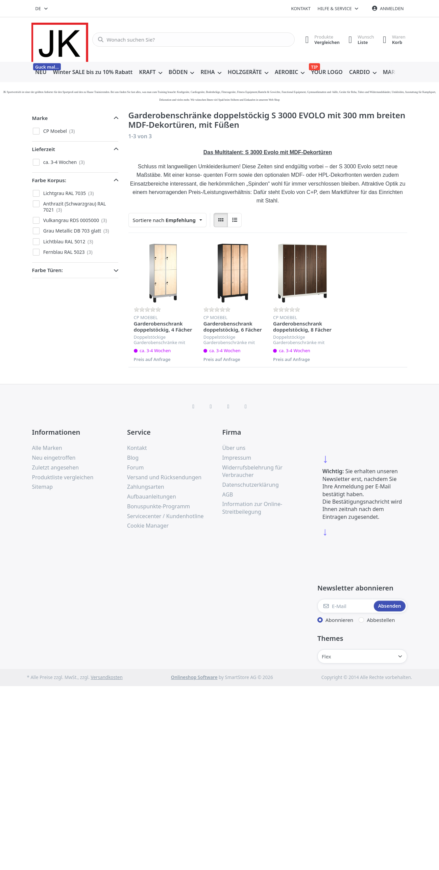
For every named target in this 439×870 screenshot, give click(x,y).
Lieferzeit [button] (43, 149)
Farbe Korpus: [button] (49, 180)
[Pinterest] (245, 406)
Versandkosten (106, 677)
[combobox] (42, 8)
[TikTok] (228, 406)
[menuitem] (41, 72)
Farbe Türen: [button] (47, 270)
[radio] (221, 220)
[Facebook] (193, 406)
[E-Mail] (344, 606)
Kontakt (301, 8)
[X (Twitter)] (210, 406)
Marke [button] (40, 118)
